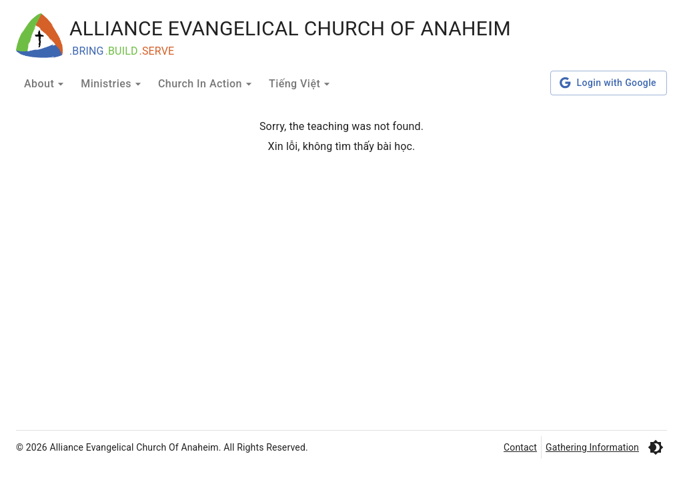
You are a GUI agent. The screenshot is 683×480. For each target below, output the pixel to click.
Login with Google (608, 83)
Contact (520, 447)
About (45, 84)
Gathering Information (592, 447)
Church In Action (206, 84)
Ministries (113, 84)
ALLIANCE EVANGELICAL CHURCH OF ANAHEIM (290, 28)
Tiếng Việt (301, 84)
